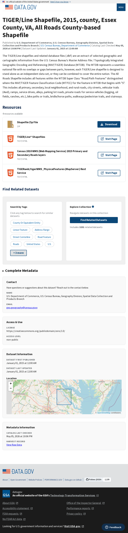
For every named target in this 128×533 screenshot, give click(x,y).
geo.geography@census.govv (21, 307)
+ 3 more (18, 253)
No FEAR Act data (14, 519)
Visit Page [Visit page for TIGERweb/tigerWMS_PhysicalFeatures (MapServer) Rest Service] (109, 173)
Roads (16, 244)
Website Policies (35, 479)
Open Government (18, 479)
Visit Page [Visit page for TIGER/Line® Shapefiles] (109, 139)
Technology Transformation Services (74, 495)
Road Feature (44, 237)
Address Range (42, 229)
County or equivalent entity (26, 222)
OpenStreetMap (103, 413)
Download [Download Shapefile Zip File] (109, 124)
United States (33, 244)
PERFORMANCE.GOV (53, 479)
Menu (121, 7)
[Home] (20, 7)
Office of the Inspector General (86, 503)
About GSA (10, 503)
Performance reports (80, 508)
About (5, 479)
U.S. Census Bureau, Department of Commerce (65, 45)
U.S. (49, 244)
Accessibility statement (18, 508)
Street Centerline (21, 237)
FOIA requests (12, 513)
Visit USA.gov (74, 526)
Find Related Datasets (94, 220)
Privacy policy (76, 513)
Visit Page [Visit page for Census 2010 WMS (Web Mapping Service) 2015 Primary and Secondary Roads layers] (109, 155)
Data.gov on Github (73, 479)
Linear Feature (20, 229)
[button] (10, 384)
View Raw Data (14, 444)
